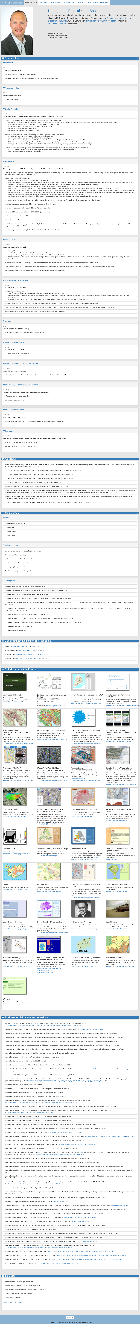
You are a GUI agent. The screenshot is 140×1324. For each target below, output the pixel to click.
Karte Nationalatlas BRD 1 (45, 970)
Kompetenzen (56, 2)
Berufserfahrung (31, 2)
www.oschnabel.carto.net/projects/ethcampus (85, 897)
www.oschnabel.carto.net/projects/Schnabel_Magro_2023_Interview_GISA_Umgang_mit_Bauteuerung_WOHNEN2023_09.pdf (43, 1025)
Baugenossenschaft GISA (20, 646)
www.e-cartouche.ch (112, 859)
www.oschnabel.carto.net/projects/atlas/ (49, 968)
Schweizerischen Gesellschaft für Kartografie (29, 654)
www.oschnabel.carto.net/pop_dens (82, 816)
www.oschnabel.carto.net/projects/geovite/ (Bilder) (121, 784)
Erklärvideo (40, 704)
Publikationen (93, 2)
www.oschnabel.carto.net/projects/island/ (15, 889)
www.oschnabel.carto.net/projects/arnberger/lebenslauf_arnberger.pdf (58, 1263)
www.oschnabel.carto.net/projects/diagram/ (16, 929)
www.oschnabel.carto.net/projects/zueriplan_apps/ (18, 780)
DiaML (96, 857)
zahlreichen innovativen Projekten (101, 21)
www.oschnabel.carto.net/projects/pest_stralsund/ (86, 704)
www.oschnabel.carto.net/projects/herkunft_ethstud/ (52, 932)
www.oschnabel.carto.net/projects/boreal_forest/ (120, 966)
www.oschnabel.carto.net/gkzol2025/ (14, 702)
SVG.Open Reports (58, 1201)
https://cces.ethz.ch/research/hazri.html (14, 816)
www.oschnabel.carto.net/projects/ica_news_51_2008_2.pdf (64, 1132)
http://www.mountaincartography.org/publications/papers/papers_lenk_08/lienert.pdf (59, 1154)
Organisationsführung (58, 24)
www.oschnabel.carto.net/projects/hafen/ (49, 891)
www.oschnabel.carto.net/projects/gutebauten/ (119, 741)
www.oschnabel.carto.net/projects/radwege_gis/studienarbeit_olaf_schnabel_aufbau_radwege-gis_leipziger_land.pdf (87, 1259)
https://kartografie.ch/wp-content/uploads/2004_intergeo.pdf (79, 1217)
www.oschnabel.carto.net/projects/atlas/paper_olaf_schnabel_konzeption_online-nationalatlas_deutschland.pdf (81, 1251)
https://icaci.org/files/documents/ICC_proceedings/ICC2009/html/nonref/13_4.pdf (29, 1112)
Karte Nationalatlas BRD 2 (45, 972)
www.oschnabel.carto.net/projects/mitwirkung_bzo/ (52, 739)
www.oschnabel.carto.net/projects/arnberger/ (84, 929)
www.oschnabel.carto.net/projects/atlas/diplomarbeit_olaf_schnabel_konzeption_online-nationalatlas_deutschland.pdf (92, 1255)
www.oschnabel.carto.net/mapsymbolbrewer (84, 859)
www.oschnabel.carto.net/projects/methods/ (84, 966)
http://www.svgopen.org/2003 (88, 1241)
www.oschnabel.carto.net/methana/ (116, 891)
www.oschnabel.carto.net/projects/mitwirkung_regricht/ (19, 743)
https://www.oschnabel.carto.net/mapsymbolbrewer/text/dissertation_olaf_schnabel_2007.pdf (32, 1184)
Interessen (104, 2)
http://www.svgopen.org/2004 (81, 1221)
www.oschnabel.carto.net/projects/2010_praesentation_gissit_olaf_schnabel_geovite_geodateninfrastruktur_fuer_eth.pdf (41, 1102)
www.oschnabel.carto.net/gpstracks (116, 820)
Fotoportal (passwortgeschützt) (12, 1302)
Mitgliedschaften (69, 2)
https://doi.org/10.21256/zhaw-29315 (56, 706)
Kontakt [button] (70, 1317)
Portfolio (81, 2)
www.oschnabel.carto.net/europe (47, 855)
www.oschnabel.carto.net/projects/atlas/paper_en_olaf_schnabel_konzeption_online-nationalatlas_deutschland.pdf (39, 1247)
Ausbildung (44, 2)
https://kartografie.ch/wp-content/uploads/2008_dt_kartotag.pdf (77, 1144)
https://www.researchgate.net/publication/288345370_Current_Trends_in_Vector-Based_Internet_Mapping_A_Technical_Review (65, 1081)
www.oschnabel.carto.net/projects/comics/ (15, 854)
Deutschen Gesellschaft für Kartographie (28, 658)
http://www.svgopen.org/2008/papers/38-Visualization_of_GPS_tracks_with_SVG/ (109, 1136)
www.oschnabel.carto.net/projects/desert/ (118, 929)
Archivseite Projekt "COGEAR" (46, 824)
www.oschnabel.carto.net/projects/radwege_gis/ (17, 966)
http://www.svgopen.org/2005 (119, 1205)
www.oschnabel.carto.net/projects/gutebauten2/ (85, 743)
